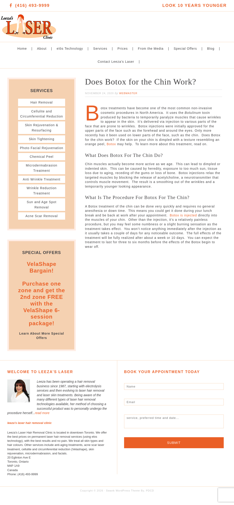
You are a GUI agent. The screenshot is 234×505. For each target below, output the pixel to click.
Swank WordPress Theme (123, 501)
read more (42, 423)
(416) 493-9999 (32, 5)
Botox (111, 144)
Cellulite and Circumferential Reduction (42, 116)
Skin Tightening (41, 144)
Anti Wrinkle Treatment (42, 189)
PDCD (150, 501)
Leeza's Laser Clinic (58, 24)
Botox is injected (183, 215)
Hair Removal (41, 102)
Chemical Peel (41, 167)
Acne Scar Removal (42, 226)
